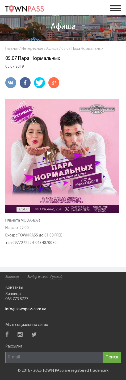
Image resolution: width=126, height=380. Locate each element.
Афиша (63, 27)
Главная (12, 49)
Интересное (32, 49)
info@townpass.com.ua (25, 309)
